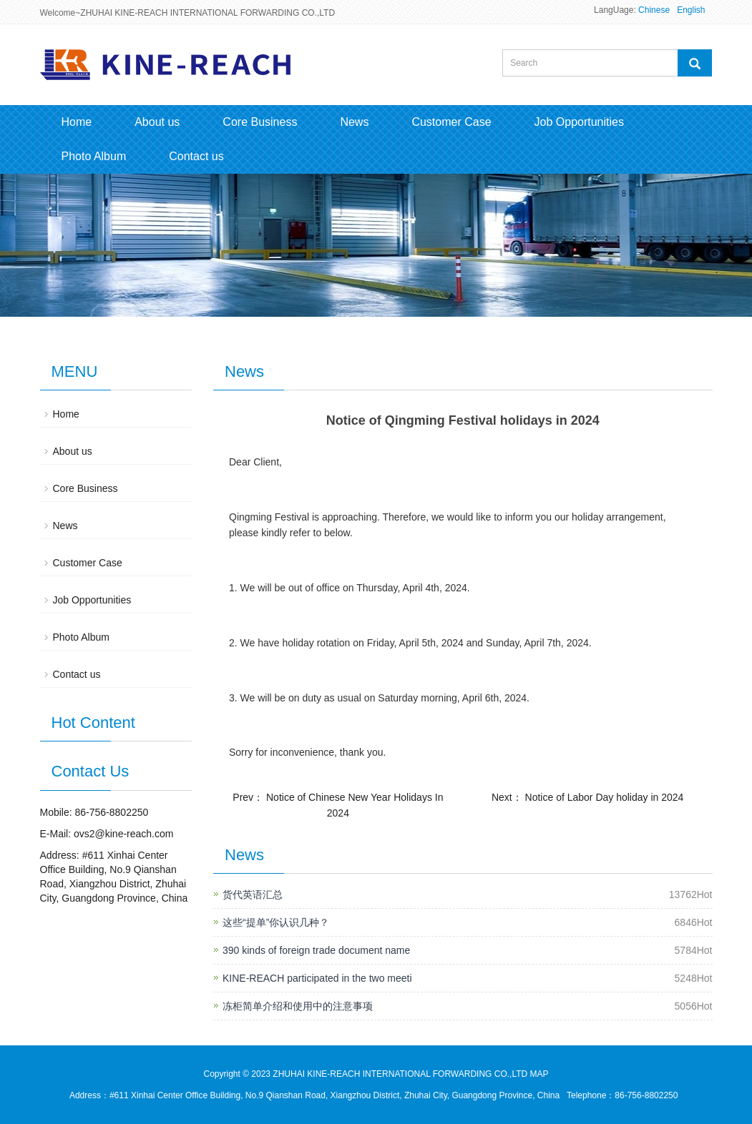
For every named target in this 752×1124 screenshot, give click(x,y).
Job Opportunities (579, 122)
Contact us (196, 156)
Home (77, 122)
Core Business (260, 122)
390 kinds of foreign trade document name (316, 950)
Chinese (654, 10)
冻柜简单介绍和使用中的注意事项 (298, 1006)
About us (157, 122)
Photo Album (94, 156)
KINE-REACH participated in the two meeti (317, 978)
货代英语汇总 (253, 894)
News (354, 122)
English (691, 10)
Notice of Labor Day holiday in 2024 (604, 797)
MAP (539, 1074)
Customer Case (451, 122)
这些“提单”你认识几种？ (276, 922)
